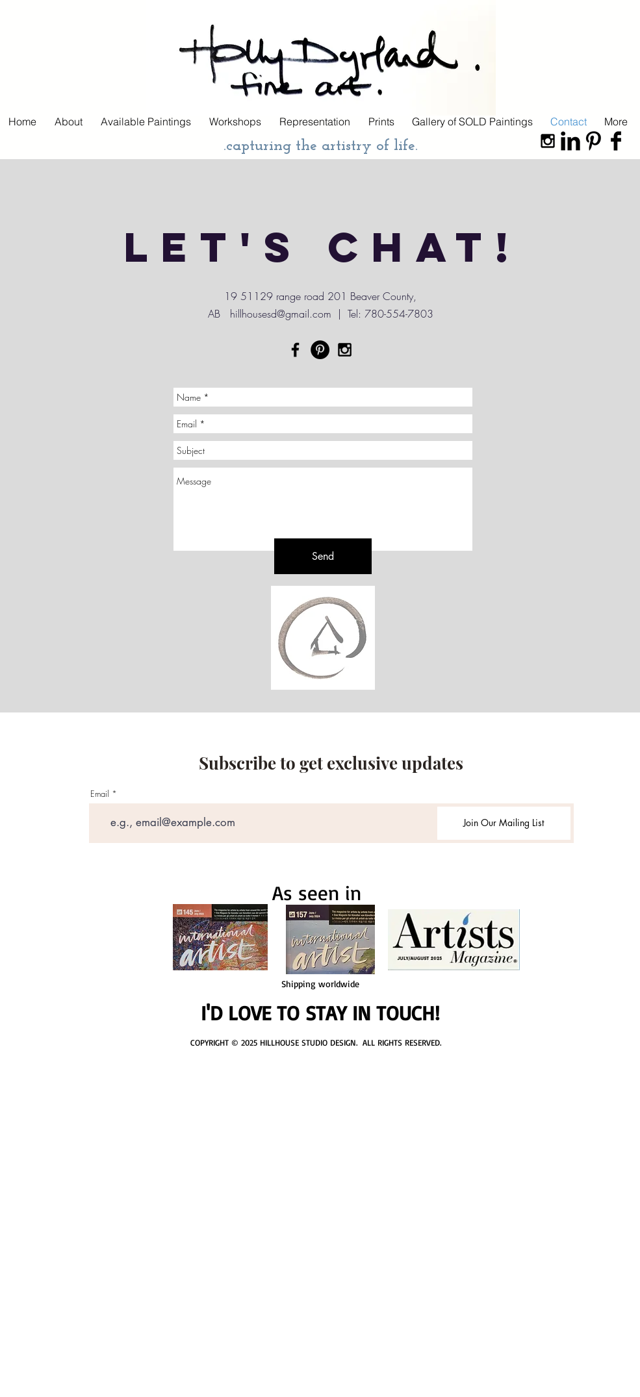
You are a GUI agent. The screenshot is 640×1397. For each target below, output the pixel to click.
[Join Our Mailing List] (504, 823)
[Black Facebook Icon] (295, 349)
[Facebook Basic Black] (616, 141)
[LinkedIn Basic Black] (570, 141)
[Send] (323, 556)
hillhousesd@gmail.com (280, 314)
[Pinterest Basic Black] (593, 141)
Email (99, 794)
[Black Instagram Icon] (547, 141)
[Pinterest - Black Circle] (320, 349)
